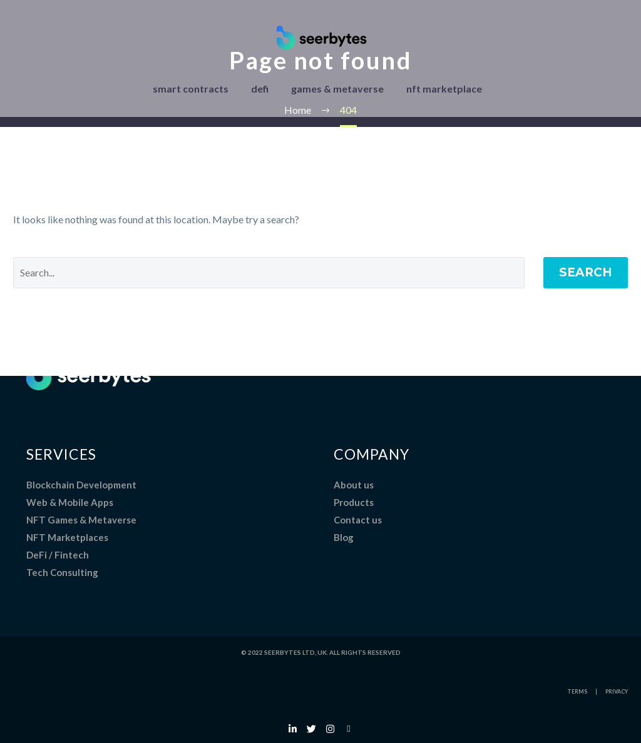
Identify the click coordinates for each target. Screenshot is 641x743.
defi (260, 88)
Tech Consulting (62, 572)
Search (585, 272)
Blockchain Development (81, 484)
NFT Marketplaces (67, 537)
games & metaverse (337, 88)
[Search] (269, 272)
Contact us (358, 519)
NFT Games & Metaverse (81, 519)
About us (354, 484)
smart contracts (190, 88)
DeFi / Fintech (57, 554)
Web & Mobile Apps (69, 502)
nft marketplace (444, 88)
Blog (344, 537)
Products (354, 502)
